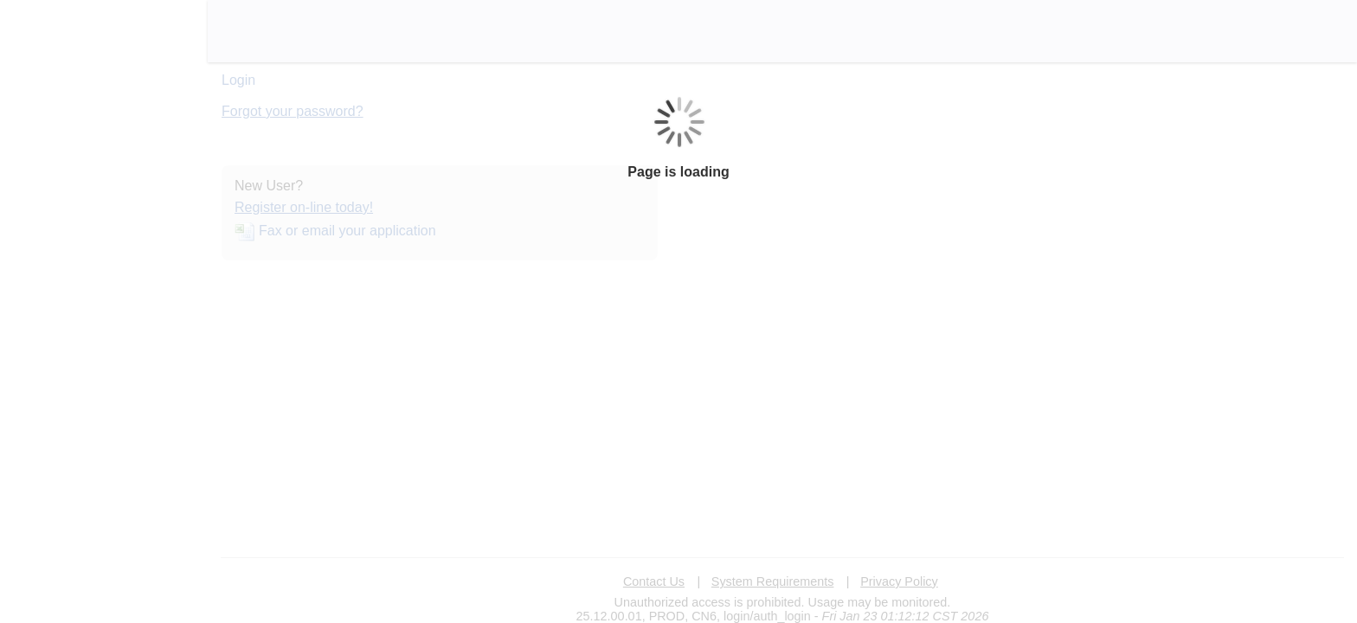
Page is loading (678, 171)
